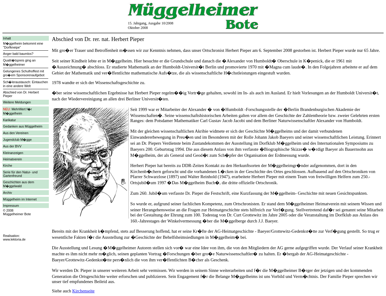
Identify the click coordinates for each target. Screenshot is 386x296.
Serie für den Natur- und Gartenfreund (20, 174)
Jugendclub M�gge (17, 139)
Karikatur (9, 120)
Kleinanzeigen (13, 153)
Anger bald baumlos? (18, 53)
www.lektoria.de (14, 239)
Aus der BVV (12, 146)
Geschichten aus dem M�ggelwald (18, 184)
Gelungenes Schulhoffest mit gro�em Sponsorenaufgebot (23, 73)
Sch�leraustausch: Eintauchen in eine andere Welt (25, 84)
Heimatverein (12, 159)
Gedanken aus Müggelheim (22, 126)
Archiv (7, 192)
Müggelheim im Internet (19, 199)
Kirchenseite (83, 290)
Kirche (7, 165)
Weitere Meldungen (17, 102)
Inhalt (7, 38)
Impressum (11, 205)
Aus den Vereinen (15, 133)
